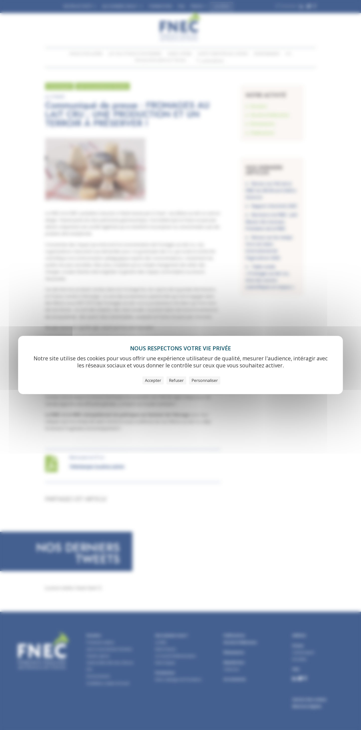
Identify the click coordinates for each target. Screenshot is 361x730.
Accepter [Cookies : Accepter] (153, 380)
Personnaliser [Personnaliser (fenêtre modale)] (205, 380)
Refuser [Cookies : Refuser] (176, 380)
